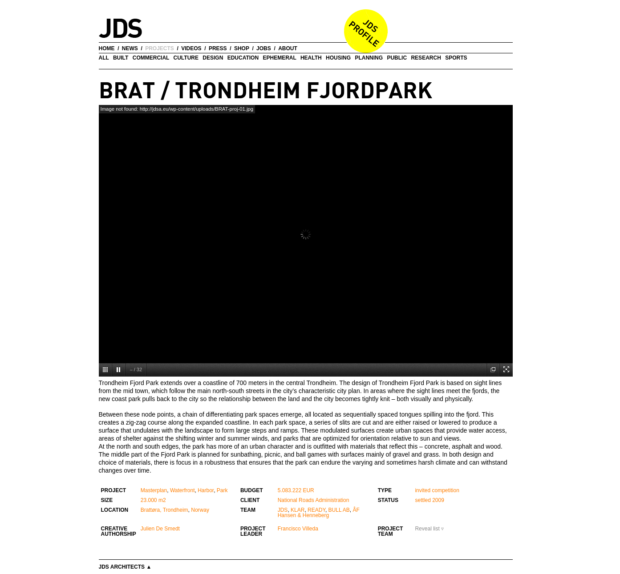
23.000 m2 (153, 500)
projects (159, 48)
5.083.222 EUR (296, 490)
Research (426, 58)
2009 (438, 500)
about (287, 48)
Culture (186, 58)
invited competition (437, 490)
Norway (200, 510)
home (107, 48)
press (218, 48)
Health (311, 58)
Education (243, 58)
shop (241, 48)
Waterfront (182, 490)
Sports (456, 58)
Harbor (206, 490)
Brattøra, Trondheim (164, 510)
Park (222, 490)
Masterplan (154, 490)
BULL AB (339, 510)
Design (213, 58)
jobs (263, 48)
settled (422, 500)
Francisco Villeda (298, 529)
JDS (283, 510)
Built (120, 58)
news (130, 48)
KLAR (297, 510)
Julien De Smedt (160, 529)
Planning (369, 58)
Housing (338, 58)
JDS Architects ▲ (125, 567)
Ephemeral (279, 58)
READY (316, 510)
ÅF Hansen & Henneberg (319, 512)
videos (191, 48)
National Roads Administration (313, 500)
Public (397, 58)
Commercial (151, 58)
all (104, 58)
